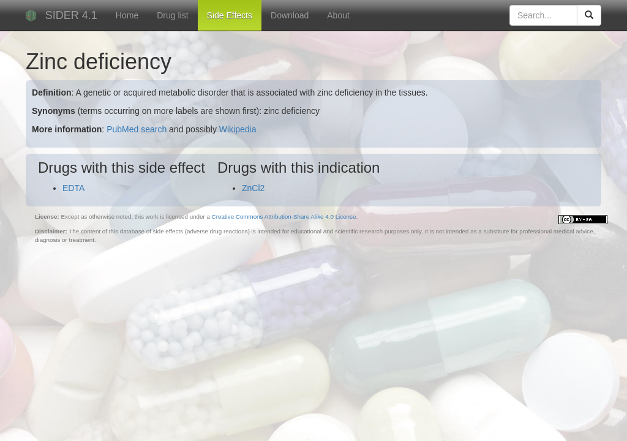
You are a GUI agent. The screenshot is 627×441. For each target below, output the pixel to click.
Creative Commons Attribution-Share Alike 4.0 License (284, 216)
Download (290, 15)
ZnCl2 (253, 188)
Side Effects (229, 15)
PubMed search (137, 129)
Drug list (172, 15)
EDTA (73, 188)
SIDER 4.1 (71, 15)
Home (127, 15)
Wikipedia (238, 129)
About (338, 15)
